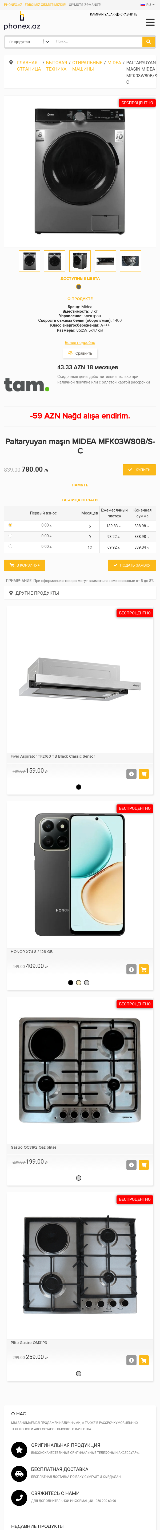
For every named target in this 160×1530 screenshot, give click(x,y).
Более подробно (80, 342)
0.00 (47, 525)
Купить (142, 470)
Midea (114, 62)
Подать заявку (135, 565)
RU (146, 5)
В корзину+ (28, 565)
